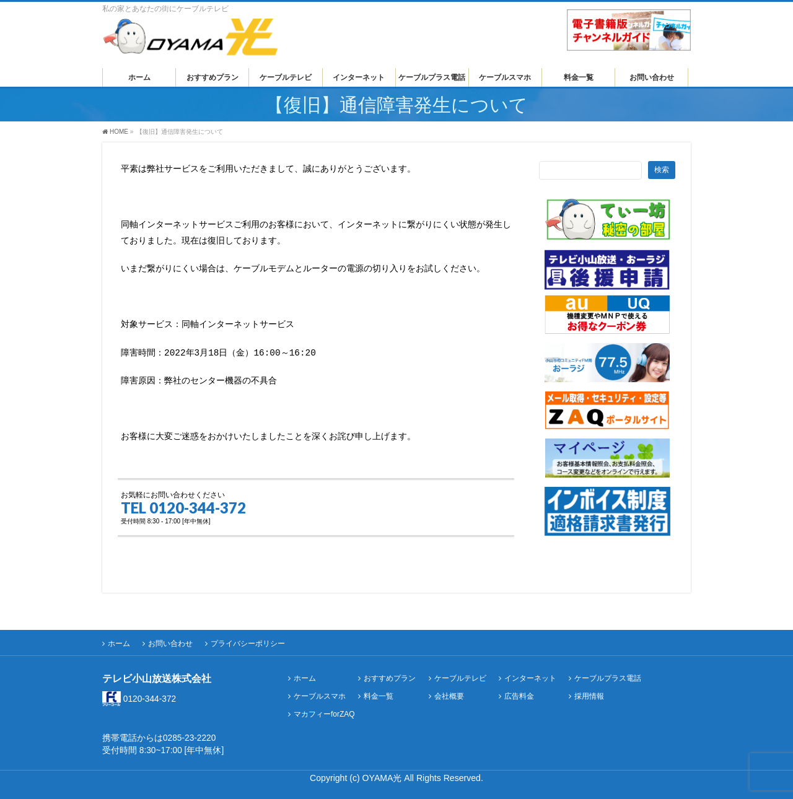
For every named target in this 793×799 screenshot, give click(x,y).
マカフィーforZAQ (324, 709)
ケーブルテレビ (460, 674)
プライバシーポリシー (248, 638)
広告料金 (519, 692)
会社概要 (449, 692)
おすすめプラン (390, 674)
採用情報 (589, 692)
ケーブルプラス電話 (607, 674)
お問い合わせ (170, 638)
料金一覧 (378, 692)
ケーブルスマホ (320, 692)
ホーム (119, 638)
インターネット (530, 674)
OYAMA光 (383, 773)
